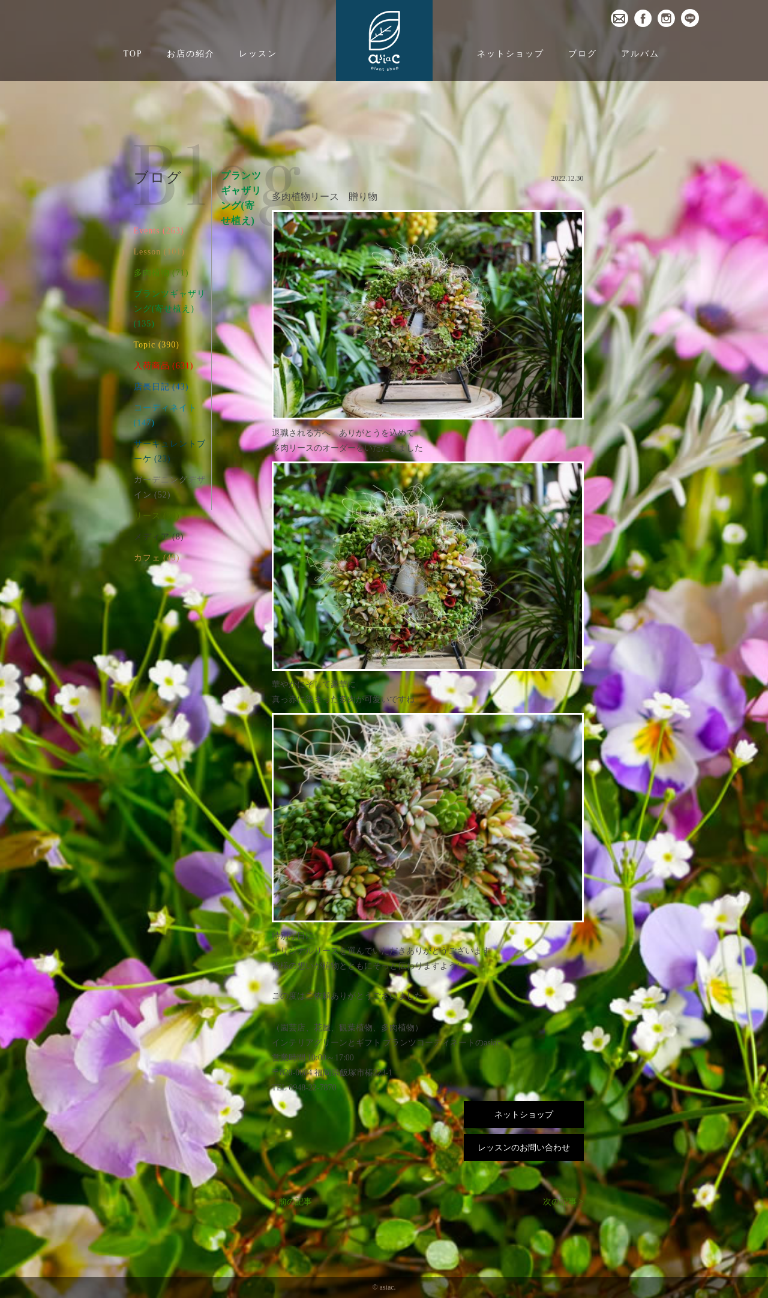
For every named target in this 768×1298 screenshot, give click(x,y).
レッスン (258, 53)
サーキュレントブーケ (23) (170, 451)
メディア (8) (159, 536)
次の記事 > (563, 1201)
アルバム (640, 53)
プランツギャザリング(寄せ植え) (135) (170, 308)
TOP (132, 53)
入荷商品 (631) (164, 365)
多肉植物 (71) (161, 272)
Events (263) (159, 230)
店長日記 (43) (161, 386)
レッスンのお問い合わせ (524, 1147)
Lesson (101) (159, 251)
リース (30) (157, 515)
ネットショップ (510, 53)
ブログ (582, 53)
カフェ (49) (157, 557)
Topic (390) (157, 344)
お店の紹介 (191, 53)
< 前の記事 (292, 1201)
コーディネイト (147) (165, 415)
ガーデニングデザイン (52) (170, 487)
